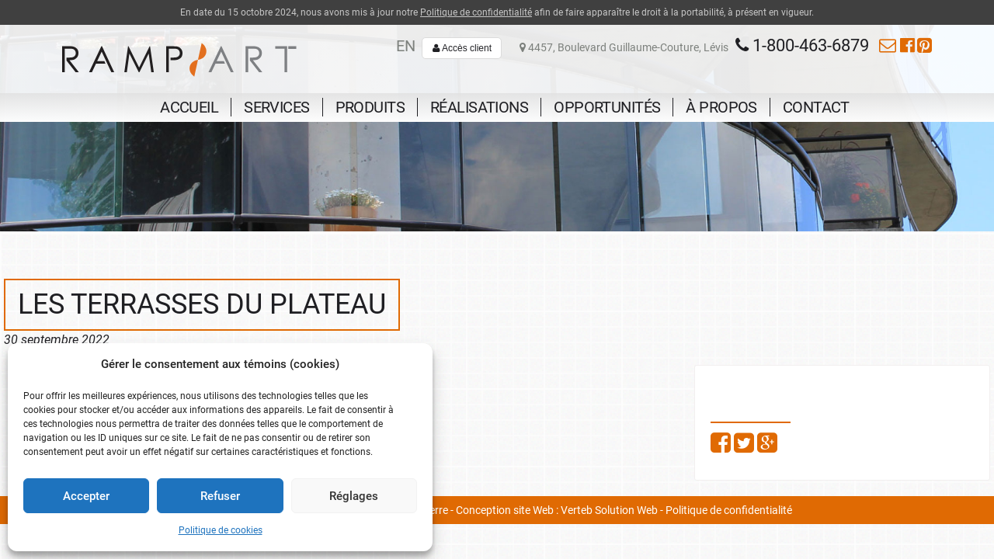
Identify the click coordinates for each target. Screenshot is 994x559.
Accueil (189, 107)
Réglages (353, 496)
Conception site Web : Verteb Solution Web (557, 510)
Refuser (220, 496)
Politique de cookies (220, 530)
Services (276, 107)
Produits (370, 107)
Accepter (86, 496)
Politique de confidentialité (476, 12)
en (405, 45)
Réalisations (479, 107)
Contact (816, 107)
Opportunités (607, 107)
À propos (721, 107)
